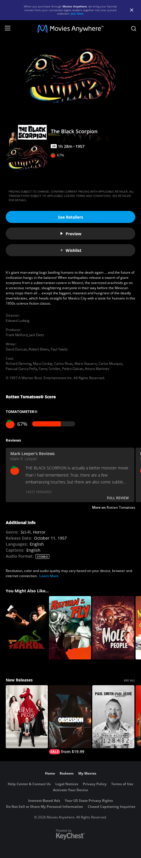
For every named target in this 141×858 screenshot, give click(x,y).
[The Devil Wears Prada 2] (27, 717)
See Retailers (70, 217)
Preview (70, 233)
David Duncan (16, 349)
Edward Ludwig (17, 320)
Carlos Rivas (63, 363)
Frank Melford (17, 334)
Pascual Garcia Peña (21, 368)
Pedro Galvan (72, 368)
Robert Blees (39, 349)
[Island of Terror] (27, 627)
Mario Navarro (86, 363)
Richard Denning (18, 363)
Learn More (48, 575)
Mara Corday (42, 363)
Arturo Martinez (97, 368)
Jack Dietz (36, 334)
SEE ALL (129, 680)
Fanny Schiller (49, 368)
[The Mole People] (113, 627)
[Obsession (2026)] (70, 720)
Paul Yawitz (59, 349)
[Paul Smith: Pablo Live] (113, 717)
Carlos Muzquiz (110, 363)
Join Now (77, 13)
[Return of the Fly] (70, 627)
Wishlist (70, 250)
